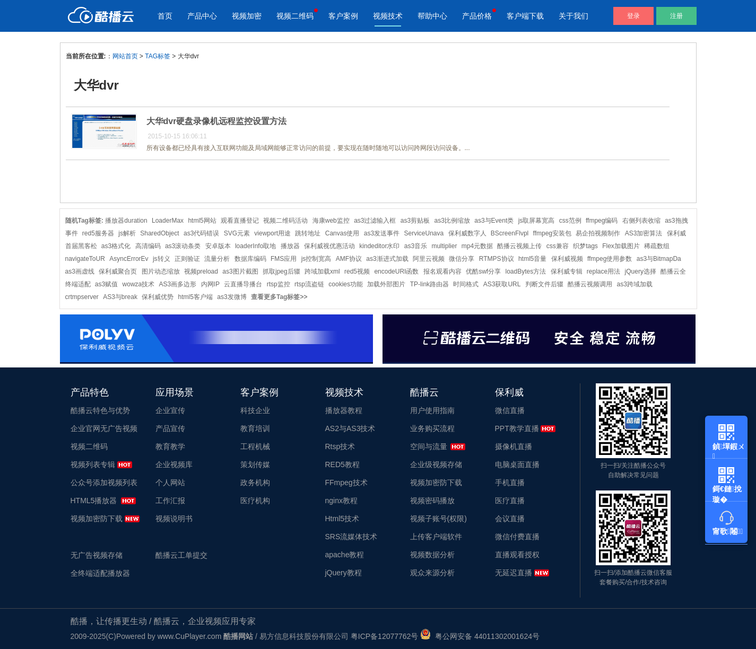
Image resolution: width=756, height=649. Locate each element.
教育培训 (255, 428)
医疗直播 (510, 500)
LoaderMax (168, 220)
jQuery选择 (640, 271)
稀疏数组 (657, 246)
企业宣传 (170, 410)
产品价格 (477, 16)
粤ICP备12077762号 (385, 636)
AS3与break (120, 297)
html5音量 (532, 258)
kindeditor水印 (379, 246)
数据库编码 (250, 258)
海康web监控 (331, 220)
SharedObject (159, 233)
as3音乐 (415, 246)
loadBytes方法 (525, 271)
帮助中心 (432, 16)
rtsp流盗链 (309, 284)
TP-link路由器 (429, 284)
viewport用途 (272, 233)
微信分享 (461, 258)
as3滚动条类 (183, 246)
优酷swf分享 (483, 271)
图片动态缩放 (161, 271)
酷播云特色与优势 (100, 410)
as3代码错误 (201, 233)
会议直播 (510, 518)
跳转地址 (307, 233)
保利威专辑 (567, 271)
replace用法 (603, 271)
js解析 (127, 233)
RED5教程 (342, 464)
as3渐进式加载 (387, 258)
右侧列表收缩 (641, 220)
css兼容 (557, 246)
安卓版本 (218, 246)
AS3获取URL (502, 284)
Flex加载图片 (621, 246)
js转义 (161, 258)
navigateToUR (85, 258)
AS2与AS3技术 (350, 428)
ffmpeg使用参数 (609, 258)
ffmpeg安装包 (552, 233)
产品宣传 (170, 428)
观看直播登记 (240, 220)
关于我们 (573, 16)
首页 (165, 16)
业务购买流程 (432, 428)
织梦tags (585, 246)
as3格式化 (116, 246)
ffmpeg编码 (602, 220)
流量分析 (217, 258)
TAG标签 (157, 56)
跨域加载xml (322, 271)
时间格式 (466, 284)
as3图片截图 (240, 271)
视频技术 (388, 16)
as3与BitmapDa (659, 258)
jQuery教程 (343, 572)
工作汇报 (170, 500)
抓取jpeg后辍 (281, 271)
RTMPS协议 (496, 258)
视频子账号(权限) (438, 518)
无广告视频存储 (97, 555)
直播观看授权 (517, 554)
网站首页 (125, 56)
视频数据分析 (432, 554)
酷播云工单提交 (181, 555)
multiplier (444, 246)
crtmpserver (82, 297)
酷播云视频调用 (590, 284)
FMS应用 (284, 258)
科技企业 (255, 410)
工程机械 (255, 446)
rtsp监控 (278, 284)
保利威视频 (567, 258)
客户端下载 (525, 16)
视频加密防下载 (97, 518)
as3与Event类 (494, 220)
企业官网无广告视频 (104, 428)
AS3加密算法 (644, 233)
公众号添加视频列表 (104, 482)
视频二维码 (295, 16)
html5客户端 (195, 297)
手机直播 (510, 482)
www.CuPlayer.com (190, 636)
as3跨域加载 (634, 284)
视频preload (201, 271)
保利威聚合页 (118, 271)
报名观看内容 (442, 271)
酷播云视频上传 (519, 246)
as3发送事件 (381, 233)
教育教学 (170, 446)
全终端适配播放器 (100, 573)
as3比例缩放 (452, 220)
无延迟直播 (513, 572)
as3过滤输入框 (375, 220)
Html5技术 (342, 518)
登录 (633, 16)
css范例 (570, 220)
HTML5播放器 (94, 500)
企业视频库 (174, 464)
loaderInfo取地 (255, 246)
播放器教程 (343, 410)
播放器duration (126, 220)
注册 (676, 16)
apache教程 (344, 554)
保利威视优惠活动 (329, 246)
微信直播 (510, 410)
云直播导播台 (243, 284)
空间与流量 (428, 446)
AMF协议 (349, 258)
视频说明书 (174, 518)
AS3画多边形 (178, 284)
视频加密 (247, 16)
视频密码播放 (432, 500)
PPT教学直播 (517, 428)
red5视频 (357, 271)
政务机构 (255, 482)
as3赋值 (106, 284)
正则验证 (187, 258)
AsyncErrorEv (128, 258)
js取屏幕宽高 (536, 220)
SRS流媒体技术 (351, 536)
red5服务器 (98, 233)
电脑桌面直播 (517, 464)
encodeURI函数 (396, 271)
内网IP (210, 284)
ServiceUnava (424, 233)
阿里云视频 (429, 258)
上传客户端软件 (436, 536)
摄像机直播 (513, 446)
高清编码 (148, 246)
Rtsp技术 (340, 446)
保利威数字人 (467, 233)
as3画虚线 (79, 271)
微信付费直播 (517, 536)
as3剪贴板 (415, 220)
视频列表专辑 (93, 464)
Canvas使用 (342, 233)
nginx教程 (341, 500)
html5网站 (202, 220)
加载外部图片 (386, 284)
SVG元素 (237, 233)
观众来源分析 (432, 572)
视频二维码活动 (285, 220)
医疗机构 (255, 500)
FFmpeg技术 (346, 482)
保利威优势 (157, 297)
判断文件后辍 (544, 284)
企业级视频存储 (436, 464)
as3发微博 (231, 297)
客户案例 (343, 16)
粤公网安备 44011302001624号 (480, 636)
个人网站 (170, 482)
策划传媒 (255, 464)
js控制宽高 (316, 258)
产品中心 (202, 16)
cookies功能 (345, 284)
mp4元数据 (477, 246)
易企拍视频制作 (598, 233)
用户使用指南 (432, 410)
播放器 (290, 246)
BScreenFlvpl (509, 233)
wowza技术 (139, 284)
